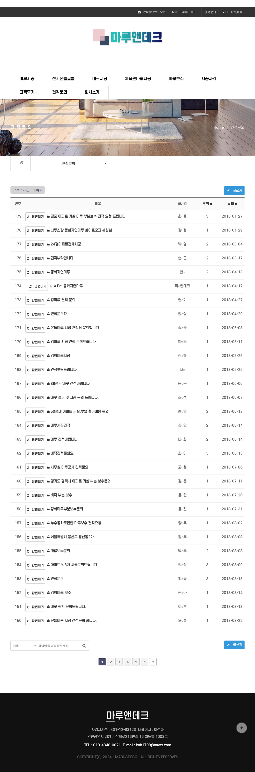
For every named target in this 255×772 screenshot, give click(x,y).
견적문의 (210, 12)
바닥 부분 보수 (59, 495)
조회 (207, 204)
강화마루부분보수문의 (65, 509)
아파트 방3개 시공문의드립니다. (72, 565)
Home (218, 127)
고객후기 (26, 92)
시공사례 (208, 78)
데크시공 (99, 78)
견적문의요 (57, 314)
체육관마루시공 (138, 78)
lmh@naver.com (154, 12)
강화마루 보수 (59, 593)
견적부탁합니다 (60, 258)
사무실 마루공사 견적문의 (67, 467)
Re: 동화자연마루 (66, 286)
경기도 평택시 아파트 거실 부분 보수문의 (79, 481)
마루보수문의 (58, 551)
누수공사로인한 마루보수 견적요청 (74, 523)
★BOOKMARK (232, 12)
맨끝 (153, 661)
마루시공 (26, 78)
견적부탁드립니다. (62, 369)
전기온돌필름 (63, 78)
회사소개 (92, 92)
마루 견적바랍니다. (62, 439)
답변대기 (35, 217)
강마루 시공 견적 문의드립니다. (72, 342)
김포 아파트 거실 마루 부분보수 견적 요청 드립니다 (86, 216)
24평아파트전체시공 (64, 244)
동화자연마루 (58, 272)
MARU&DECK (126, 757)
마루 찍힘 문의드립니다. (66, 606)
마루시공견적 (58, 425)
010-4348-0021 (186, 12)
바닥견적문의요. (60, 453)
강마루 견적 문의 (61, 300)
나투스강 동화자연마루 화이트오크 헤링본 (79, 230)
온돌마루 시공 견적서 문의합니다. (73, 328)
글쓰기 (234, 190)
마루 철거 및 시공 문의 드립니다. (73, 397)
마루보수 (176, 78)
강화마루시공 (58, 356)
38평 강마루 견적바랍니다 (68, 383)
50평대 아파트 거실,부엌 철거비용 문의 (78, 411)
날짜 (232, 204)
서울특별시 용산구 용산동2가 (70, 537)
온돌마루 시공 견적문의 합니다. (72, 620)
